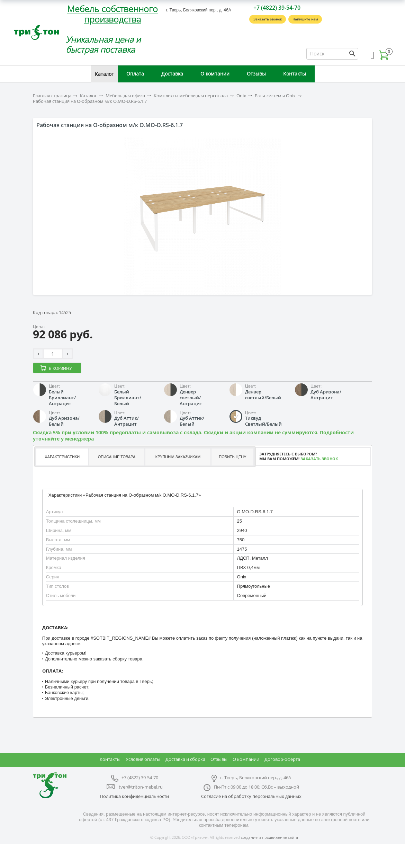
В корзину (60, 368)
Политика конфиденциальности (134, 796)
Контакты (294, 73)
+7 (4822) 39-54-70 (276, 7)
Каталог (104, 74)
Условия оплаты (143, 759)
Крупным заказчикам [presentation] (177, 457)
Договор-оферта (282, 759)
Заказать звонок (267, 19)
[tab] (61, 457)
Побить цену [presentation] (232, 457)
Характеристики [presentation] (62, 457)
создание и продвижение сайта (269, 837)
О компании (215, 73)
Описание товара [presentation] (117, 457)
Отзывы (256, 73)
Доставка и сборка (185, 759)
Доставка (172, 73)
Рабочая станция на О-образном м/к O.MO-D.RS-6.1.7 (90, 101)
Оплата (135, 73)
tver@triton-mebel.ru (141, 787)
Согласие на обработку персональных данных (251, 796)
